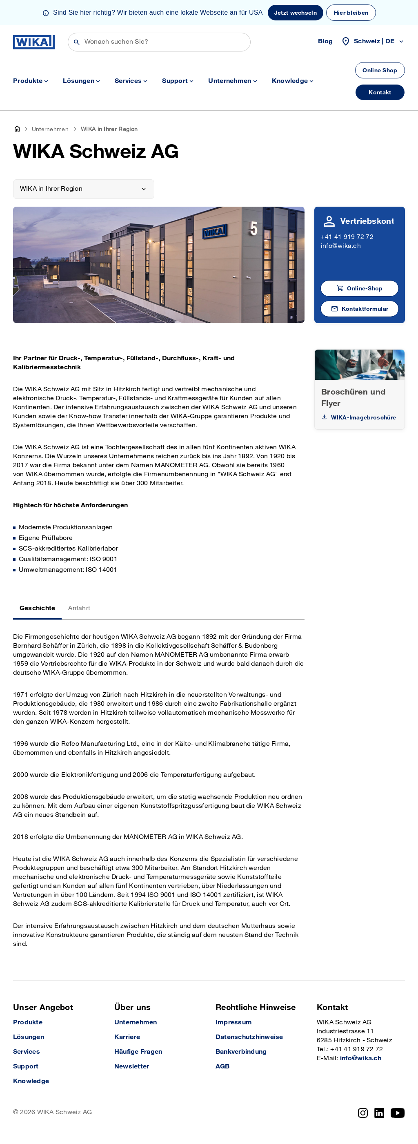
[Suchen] (159, 42)
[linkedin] (379, 1113)
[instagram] (363, 1113)
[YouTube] (398, 1113)
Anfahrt (79, 608)
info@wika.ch (341, 246)
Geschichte (37, 608)
